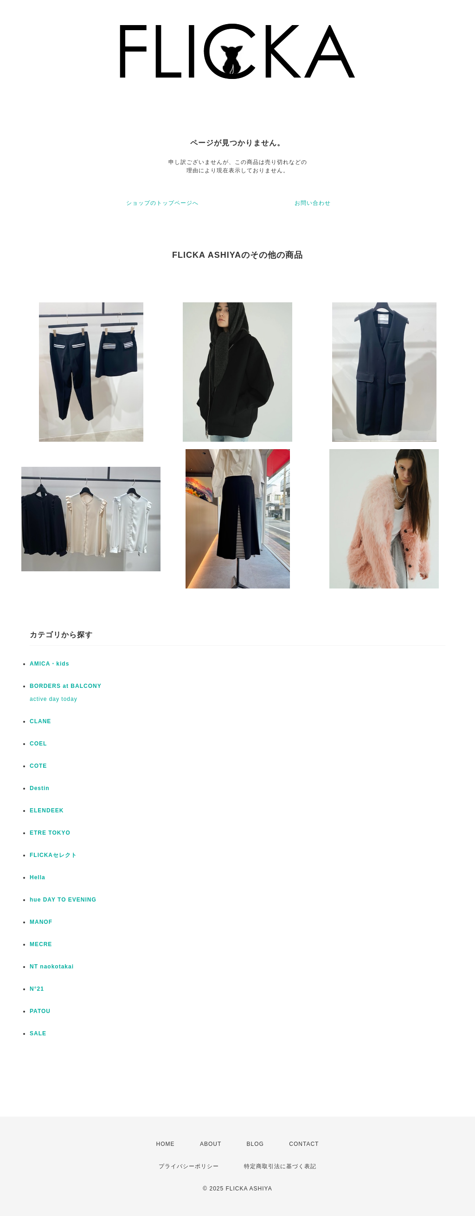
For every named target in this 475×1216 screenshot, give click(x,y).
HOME (165, 1144)
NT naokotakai (52, 966)
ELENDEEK (47, 810)
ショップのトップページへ (162, 203)
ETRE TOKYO (50, 833)
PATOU (40, 1011)
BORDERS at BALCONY (66, 686)
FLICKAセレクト (53, 855)
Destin (40, 788)
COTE (38, 766)
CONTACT (304, 1144)
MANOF (41, 922)
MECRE (41, 944)
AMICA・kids (49, 663)
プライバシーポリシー (189, 1166)
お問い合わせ (313, 203)
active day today (53, 699)
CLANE (40, 721)
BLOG (255, 1144)
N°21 (37, 989)
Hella (37, 877)
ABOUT (210, 1144)
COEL (38, 743)
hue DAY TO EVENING (63, 899)
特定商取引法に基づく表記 (280, 1166)
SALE (38, 1033)
